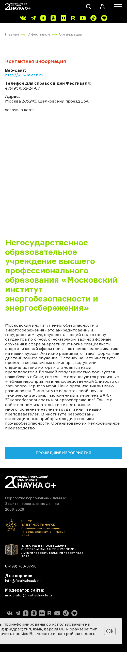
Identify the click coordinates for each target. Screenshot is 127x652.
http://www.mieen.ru (24, 75)
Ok (110, 631)
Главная (12, 34)
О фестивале (38, 34)
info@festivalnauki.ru (23, 580)
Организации (70, 34)
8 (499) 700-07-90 (21, 566)
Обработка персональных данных (35, 498)
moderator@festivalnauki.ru (28, 595)
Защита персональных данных (32, 503)
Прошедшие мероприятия (63, 452)
